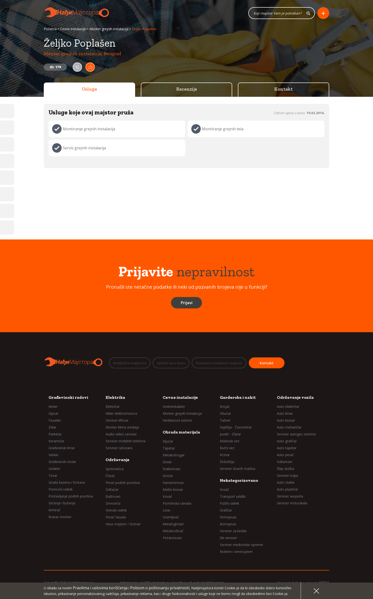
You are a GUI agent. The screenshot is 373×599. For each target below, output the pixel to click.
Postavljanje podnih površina (71, 496)
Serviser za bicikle (233, 531)
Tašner (225, 420)
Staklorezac (172, 469)
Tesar (53, 475)
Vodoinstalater (174, 406)
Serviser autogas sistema (296, 434)
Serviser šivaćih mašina (237, 468)
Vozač (224, 489)
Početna (50, 29)
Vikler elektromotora (121, 413)
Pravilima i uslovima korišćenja (100, 587)
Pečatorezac (172, 538)
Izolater (54, 468)
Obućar (225, 413)
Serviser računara (119, 448)
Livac (167, 510)
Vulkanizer (284, 461)
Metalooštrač (173, 531)
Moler (53, 406)
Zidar (52, 427)
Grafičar (226, 510)
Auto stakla (285, 482)
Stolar (167, 462)
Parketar (55, 434)
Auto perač (285, 455)
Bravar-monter (60, 517)
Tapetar (169, 448)
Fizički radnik (229, 503)
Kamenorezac (173, 482)
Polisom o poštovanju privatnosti (159, 587)
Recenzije (186, 89)
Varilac (54, 455)
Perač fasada (116, 517)
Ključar (168, 441)
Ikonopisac (228, 524)
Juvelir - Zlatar (230, 434)
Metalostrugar (174, 455)
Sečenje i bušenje (62, 503)
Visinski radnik (116, 510)
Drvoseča (113, 503)
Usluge (89, 89)
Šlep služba (285, 468)
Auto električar (288, 406)
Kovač (167, 496)
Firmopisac (228, 517)
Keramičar (56, 441)
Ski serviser (228, 538)
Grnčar (168, 475)
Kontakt (283, 89)
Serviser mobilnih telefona (126, 441)
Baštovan (113, 496)
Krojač (225, 406)
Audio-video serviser (121, 434)
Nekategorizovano (239, 480)
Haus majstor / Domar (123, 524)
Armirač (54, 510)
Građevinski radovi (68, 397)
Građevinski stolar (62, 461)
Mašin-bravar (173, 489)
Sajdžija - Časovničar (236, 427)
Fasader (55, 420)
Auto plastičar (287, 489)
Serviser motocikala (292, 503)
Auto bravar (286, 420)
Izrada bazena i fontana (67, 482)
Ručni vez (227, 448)
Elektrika (115, 397)
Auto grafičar (287, 441)
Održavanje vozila (295, 397)
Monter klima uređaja (122, 427)
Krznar (225, 455)
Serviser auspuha (290, 496)
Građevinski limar (62, 448)
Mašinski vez (229, 441)
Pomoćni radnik (61, 489)
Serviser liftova (117, 420)
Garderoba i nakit (238, 397)
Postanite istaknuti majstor (219, 363)
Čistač (110, 475)
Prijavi (186, 303)
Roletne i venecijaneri (236, 551)
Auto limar (285, 413)
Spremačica (114, 469)
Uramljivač (171, 517)
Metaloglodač (173, 524)
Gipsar (53, 413)
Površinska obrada (177, 503)
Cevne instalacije (73, 29)
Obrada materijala (181, 432)
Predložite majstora (129, 363)
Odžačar (112, 489)
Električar (113, 406)
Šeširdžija (227, 461)
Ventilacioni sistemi (177, 420)
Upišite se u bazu (171, 363)
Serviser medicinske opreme (241, 544)
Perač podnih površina (123, 482)
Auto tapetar (286, 448)
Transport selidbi (232, 496)
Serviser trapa (287, 475)
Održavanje (117, 459)
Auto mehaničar (289, 427)
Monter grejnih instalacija (108, 29)
